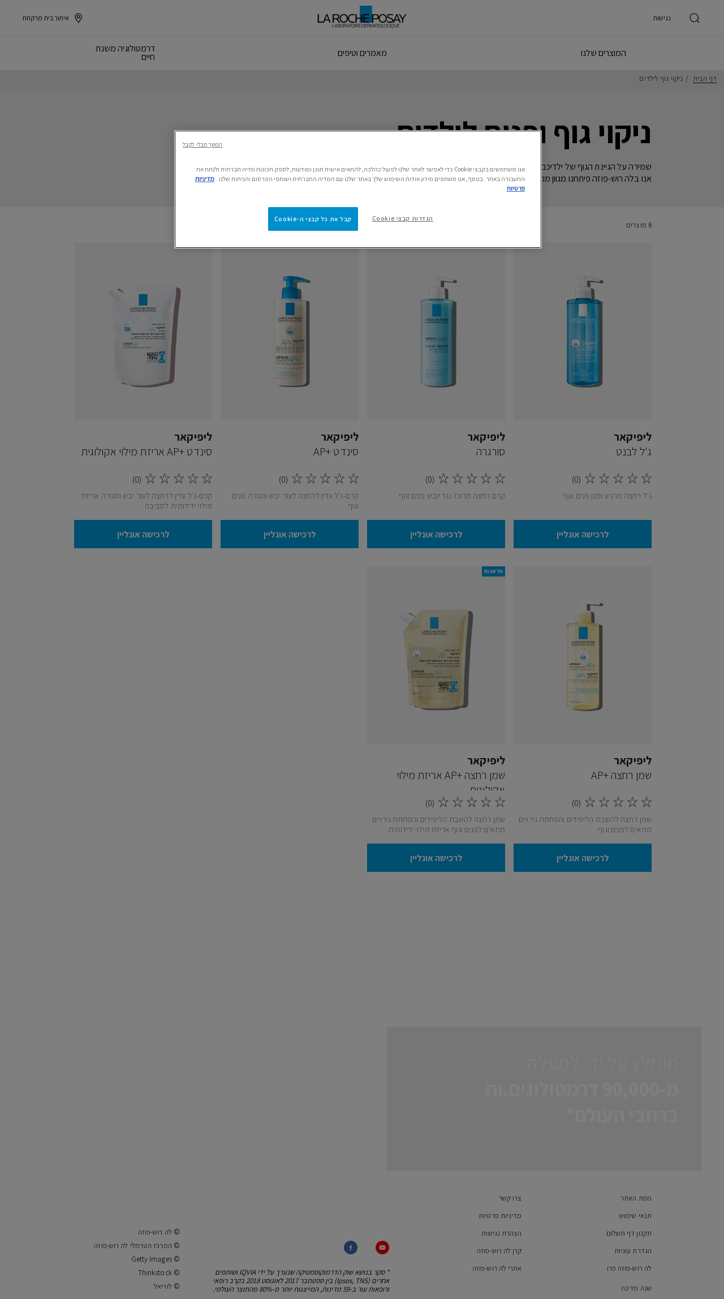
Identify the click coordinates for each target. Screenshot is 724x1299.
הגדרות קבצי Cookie (402, 218)
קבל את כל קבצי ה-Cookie (313, 218)
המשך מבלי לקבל (202, 144)
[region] (358, 189)
